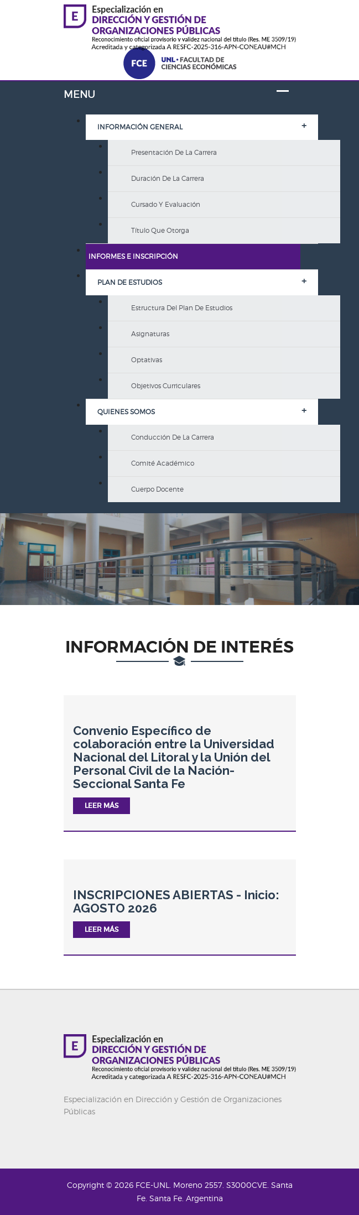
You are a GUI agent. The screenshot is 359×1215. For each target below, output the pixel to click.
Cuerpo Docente (157, 489)
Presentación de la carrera (174, 152)
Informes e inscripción (133, 256)
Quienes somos (126, 412)
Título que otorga (160, 230)
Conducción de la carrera (172, 437)
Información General (140, 127)
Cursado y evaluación (165, 204)
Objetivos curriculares (165, 386)
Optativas (146, 360)
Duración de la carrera (167, 178)
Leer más (101, 805)
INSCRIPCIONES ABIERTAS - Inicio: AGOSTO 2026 (176, 901)
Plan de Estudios (129, 282)
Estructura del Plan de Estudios (181, 308)
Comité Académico (162, 463)
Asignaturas (150, 334)
